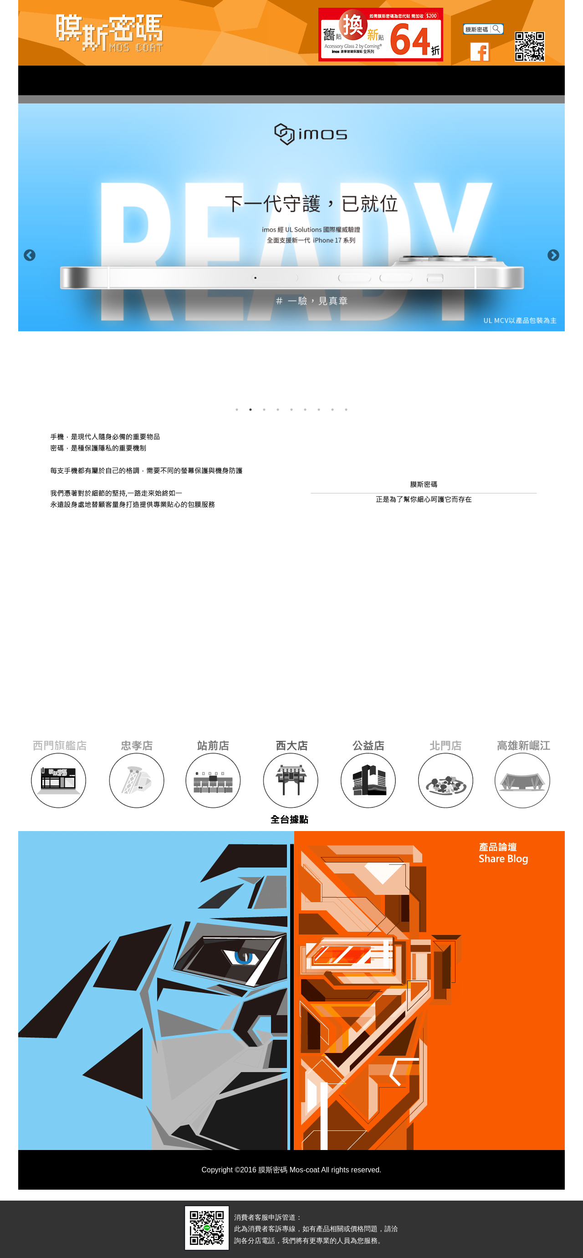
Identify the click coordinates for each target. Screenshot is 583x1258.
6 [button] (305, 409)
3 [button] (264, 409)
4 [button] (277, 409)
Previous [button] (27, 253)
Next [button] (551, 253)
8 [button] (332, 409)
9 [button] (346, 409)
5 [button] (291, 409)
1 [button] (236, 409)
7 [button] (318, 409)
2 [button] (250, 409)
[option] (291, 217)
